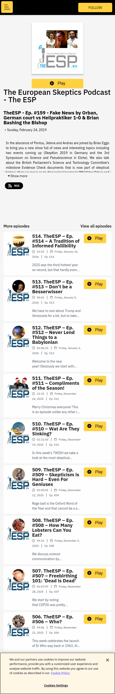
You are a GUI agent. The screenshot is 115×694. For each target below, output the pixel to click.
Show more (17, 176)
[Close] (107, 662)
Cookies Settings (56, 688)
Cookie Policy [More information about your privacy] (60, 675)
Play (57, 83)
